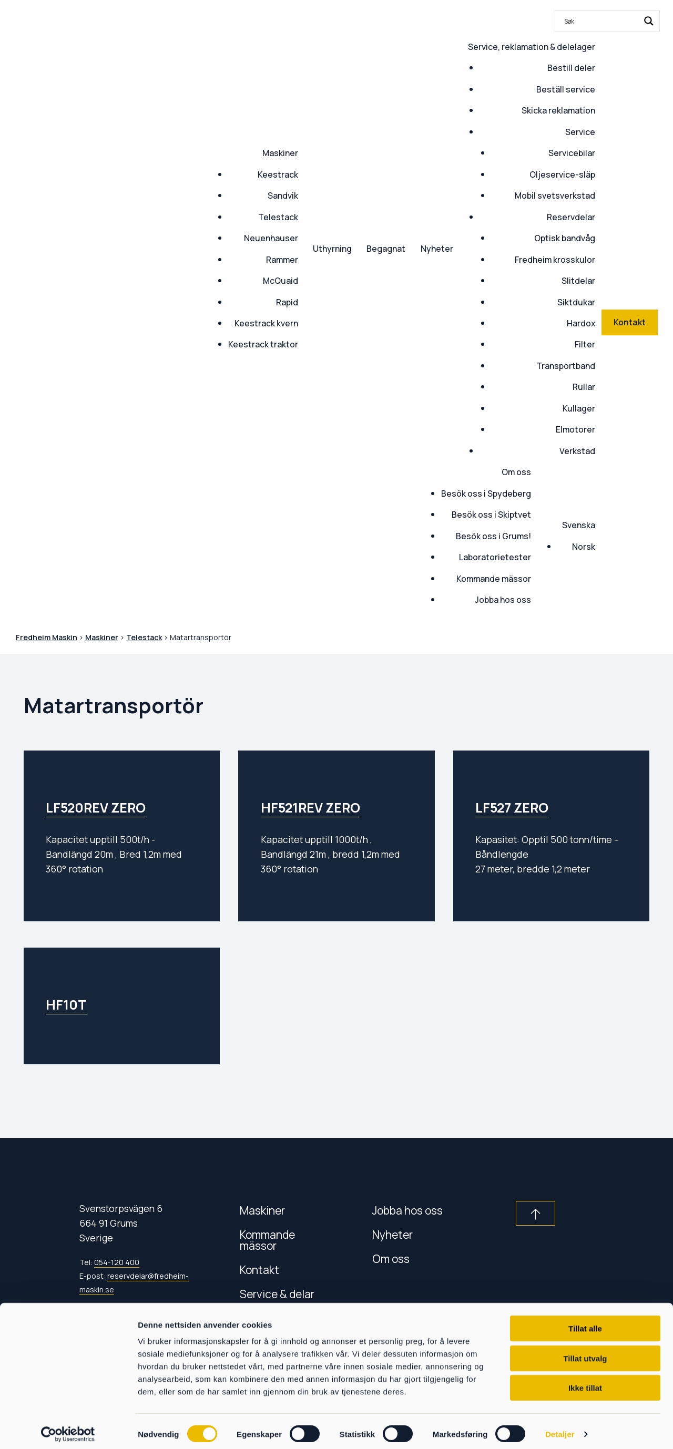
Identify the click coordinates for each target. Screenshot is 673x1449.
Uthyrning (332, 248)
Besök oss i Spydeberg (486, 493)
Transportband (565, 366)
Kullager (579, 408)
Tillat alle (585, 1322)
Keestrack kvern (266, 323)
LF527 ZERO (511, 807)
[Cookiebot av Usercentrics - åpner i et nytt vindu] (68, 1428)
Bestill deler (571, 68)
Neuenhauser (271, 238)
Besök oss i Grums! (493, 536)
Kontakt (259, 1269)
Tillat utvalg (585, 1352)
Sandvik (283, 195)
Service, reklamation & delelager (531, 47)
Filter (585, 344)
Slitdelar (578, 280)
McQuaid (280, 280)
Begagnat (385, 248)
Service (580, 132)
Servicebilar (571, 153)
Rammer (282, 259)
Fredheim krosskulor (555, 259)
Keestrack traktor (263, 344)
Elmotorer (575, 429)
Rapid (287, 302)
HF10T (66, 1004)
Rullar (584, 387)
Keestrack (278, 174)
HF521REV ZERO (310, 807)
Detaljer (560, 1428)
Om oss (516, 472)
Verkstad (577, 451)
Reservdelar (571, 217)
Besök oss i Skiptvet (491, 514)
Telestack (278, 217)
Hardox (581, 323)
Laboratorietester (495, 557)
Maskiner (280, 153)
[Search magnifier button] (648, 21)
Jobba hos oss (503, 599)
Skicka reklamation (558, 110)
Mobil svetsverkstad (555, 195)
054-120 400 (116, 1262)
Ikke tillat (585, 1382)
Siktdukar (576, 302)
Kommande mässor (493, 578)
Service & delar (277, 1293)
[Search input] (600, 21)
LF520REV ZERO (96, 807)
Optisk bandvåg (564, 238)
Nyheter (437, 248)
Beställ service (565, 89)
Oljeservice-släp (562, 174)
